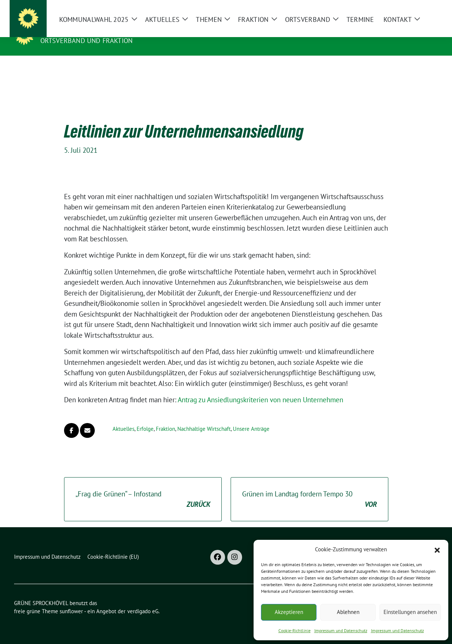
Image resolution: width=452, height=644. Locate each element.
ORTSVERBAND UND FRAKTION (86, 40)
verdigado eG (142, 599)
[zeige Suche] (425, 7)
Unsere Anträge (251, 417)
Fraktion (165, 417)
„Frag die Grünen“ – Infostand (143, 488)
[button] (437, 549)
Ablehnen (348, 611)
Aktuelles (123, 417)
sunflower (71, 599)
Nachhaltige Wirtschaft (204, 417)
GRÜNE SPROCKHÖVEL (80, 30)
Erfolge (145, 417)
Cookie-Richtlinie (294, 630)
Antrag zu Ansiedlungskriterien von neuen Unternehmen (260, 388)
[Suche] (414, 7)
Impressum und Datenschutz (340, 630)
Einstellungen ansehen (410, 611)
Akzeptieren (289, 611)
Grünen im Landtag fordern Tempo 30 (309, 488)
